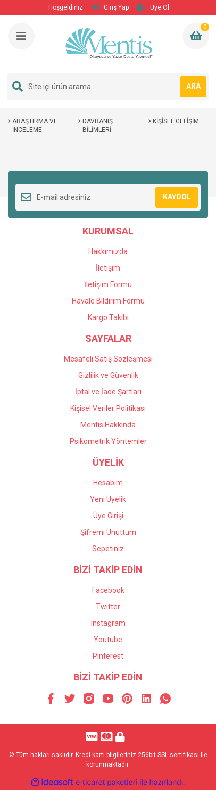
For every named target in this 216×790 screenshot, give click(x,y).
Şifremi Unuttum (108, 532)
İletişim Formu (108, 284)
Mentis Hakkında (108, 425)
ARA (193, 86)
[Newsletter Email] (108, 197)
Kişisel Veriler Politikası (108, 408)
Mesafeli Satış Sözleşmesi (108, 359)
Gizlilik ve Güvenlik (108, 375)
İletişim (108, 268)
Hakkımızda (108, 251)
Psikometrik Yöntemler (108, 441)
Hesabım (108, 482)
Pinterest (108, 656)
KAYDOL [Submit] (177, 196)
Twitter (108, 606)
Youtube (108, 639)
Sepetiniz (108, 548)
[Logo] (109, 44)
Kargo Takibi (108, 317)
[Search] (108, 86)
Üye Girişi (108, 515)
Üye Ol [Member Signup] (152, 7)
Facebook (108, 590)
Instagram (108, 623)
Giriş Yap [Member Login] (110, 7)
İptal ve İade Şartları (108, 392)
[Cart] (195, 36)
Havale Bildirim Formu (108, 301)
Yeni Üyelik (108, 499)
